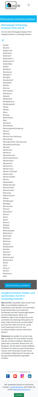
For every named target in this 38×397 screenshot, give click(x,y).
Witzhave (7, 241)
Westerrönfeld (9, 177)
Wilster (6, 198)
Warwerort (7, 93)
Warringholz (8, 91)
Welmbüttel (8, 117)
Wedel (5, 107)
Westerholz (7, 163)
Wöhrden (7, 254)
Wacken (6, 48)
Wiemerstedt (8, 190)
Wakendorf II (8, 61)
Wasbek (6, 96)
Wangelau (7, 74)
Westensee (7, 150)
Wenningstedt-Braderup (13, 128)
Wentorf (6, 133)
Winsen (6, 214)
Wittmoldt (7, 236)
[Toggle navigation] (29, 5)
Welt (5, 120)
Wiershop (7, 193)
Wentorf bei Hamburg (12, 136)
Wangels (6, 77)
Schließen (19, 395)
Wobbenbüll (8, 246)
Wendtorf (7, 123)
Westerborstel (9, 155)
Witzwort (7, 244)
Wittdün (6, 228)
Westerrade (8, 174)
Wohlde (6, 249)
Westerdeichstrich (10, 158)
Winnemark (8, 206)
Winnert (6, 209)
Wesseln (6, 147)
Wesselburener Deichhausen (15, 142)
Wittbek (6, 225)
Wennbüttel (8, 125)
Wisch (5, 217)
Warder (6, 85)
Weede (6, 109)
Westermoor (8, 168)
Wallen (6, 66)
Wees (5, 112)
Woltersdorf (8, 260)
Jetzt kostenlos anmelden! (17, 285)
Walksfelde (7, 64)
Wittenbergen (9, 230)
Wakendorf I (8, 58)
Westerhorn (8, 166)
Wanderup (7, 72)
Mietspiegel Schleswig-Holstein (17, 18)
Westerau (7, 152)
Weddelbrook (8, 101)
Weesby (6, 115)
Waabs (6, 45)
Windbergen (8, 201)
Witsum (6, 222)
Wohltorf (6, 252)
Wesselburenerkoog (11, 144)
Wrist (5, 265)
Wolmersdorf (8, 257)
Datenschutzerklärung (21, 389)
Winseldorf (7, 211)
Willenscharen (9, 195)
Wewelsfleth (8, 182)
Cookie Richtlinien (16, 387)
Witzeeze (6, 238)
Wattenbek (7, 99)
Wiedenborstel (9, 185)
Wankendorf (8, 80)
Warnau (6, 88)
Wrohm (6, 271)
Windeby (6, 203)
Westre (6, 179)
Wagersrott (7, 50)
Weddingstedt (9, 104)
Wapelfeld (7, 82)
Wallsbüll (7, 69)
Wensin (6, 131)
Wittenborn (8, 233)
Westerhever (8, 160)
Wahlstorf (7, 56)
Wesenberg (8, 139)
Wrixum (6, 268)
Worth (5, 262)
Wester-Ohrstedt (10, 171)
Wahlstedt (7, 53)
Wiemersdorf (8, 187)
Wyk (5, 276)
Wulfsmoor (7, 273)
